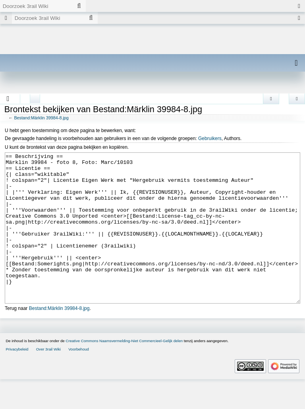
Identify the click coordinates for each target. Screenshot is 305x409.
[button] (8, 98)
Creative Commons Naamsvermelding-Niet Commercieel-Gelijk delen (124, 370)
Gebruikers (210, 138)
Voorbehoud (78, 379)
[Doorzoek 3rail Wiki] (36, 6)
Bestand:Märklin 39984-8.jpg (41, 117)
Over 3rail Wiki (48, 379)
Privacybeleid (17, 379)
